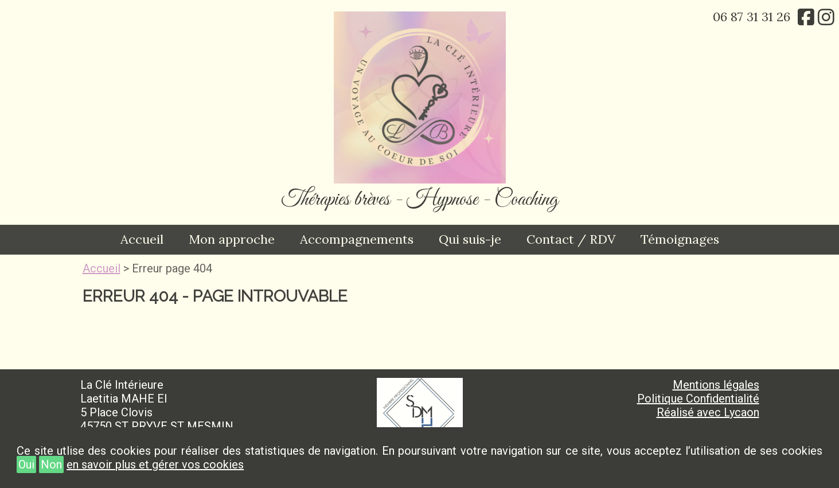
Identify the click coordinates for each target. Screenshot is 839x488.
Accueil (141, 239)
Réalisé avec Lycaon (708, 412)
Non (51, 464)
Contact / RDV (570, 239)
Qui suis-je (470, 239)
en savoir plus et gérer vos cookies (155, 464)
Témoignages (680, 239)
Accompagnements (356, 239)
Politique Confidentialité (698, 398)
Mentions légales (716, 385)
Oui (26, 464)
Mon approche (232, 239)
